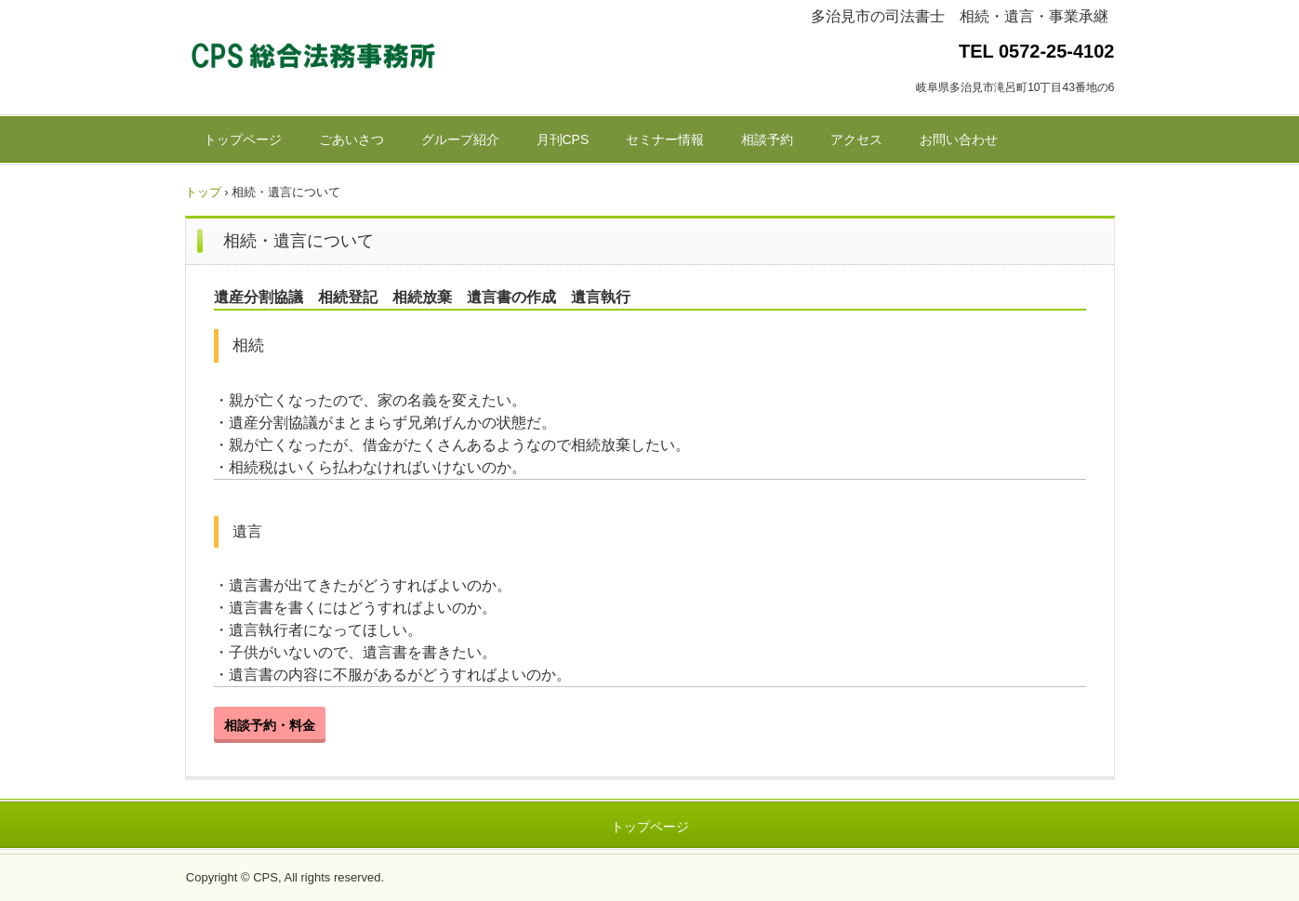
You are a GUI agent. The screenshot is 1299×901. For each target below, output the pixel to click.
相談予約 (767, 139)
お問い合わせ (959, 139)
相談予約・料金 (269, 725)
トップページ (243, 139)
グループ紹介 (460, 139)
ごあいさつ (351, 139)
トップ (203, 192)
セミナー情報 (665, 139)
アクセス (856, 139)
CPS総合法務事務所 (314, 58)
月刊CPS (563, 139)
